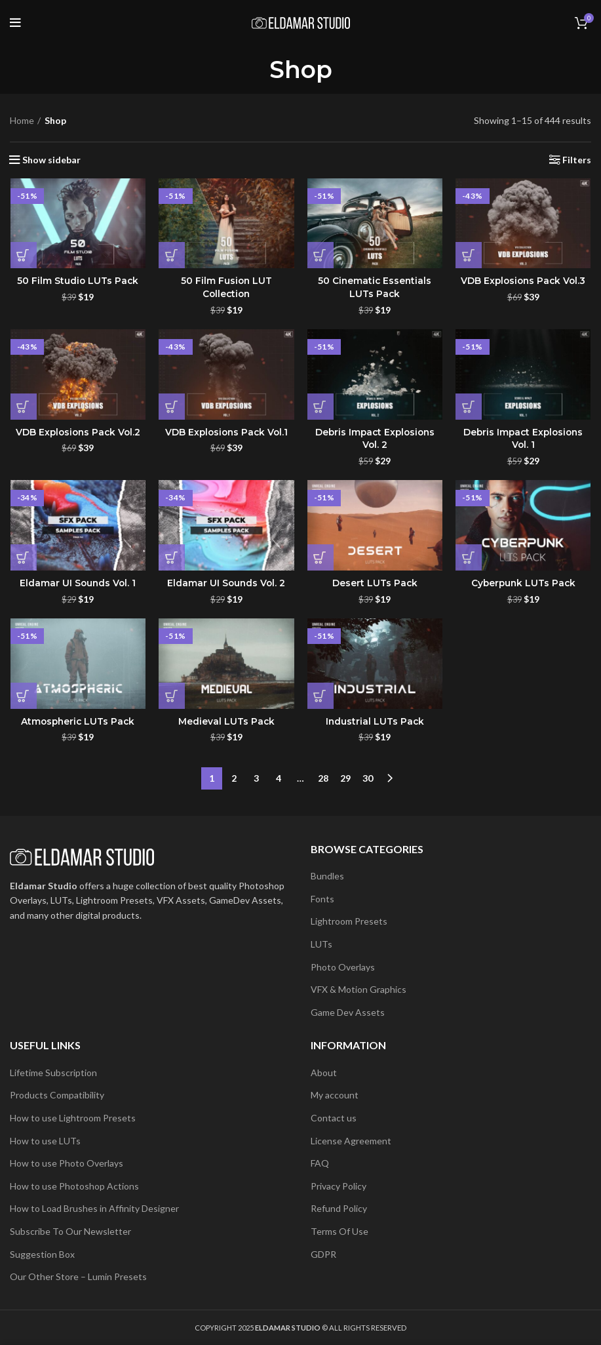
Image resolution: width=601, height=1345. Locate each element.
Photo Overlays (343, 966)
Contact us (334, 1117)
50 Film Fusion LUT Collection (226, 287)
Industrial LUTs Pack (375, 722)
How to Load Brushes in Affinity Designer (94, 1208)
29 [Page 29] (345, 778)
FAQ (320, 1163)
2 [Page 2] (234, 778)
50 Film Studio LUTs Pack (77, 281)
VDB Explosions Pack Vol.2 (77, 432)
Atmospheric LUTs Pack (77, 722)
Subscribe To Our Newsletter (70, 1231)
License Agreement (351, 1140)
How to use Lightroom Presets (73, 1117)
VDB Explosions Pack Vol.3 (523, 281)
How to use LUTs (45, 1140)
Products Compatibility (57, 1094)
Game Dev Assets (348, 1011)
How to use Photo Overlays (66, 1163)
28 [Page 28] (323, 778)
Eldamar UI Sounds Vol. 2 (226, 584)
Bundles (327, 875)
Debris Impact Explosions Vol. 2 (374, 438)
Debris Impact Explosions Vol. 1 (523, 438)
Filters (576, 160)
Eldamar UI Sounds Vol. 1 (77, 584)
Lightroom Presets (349, 921)
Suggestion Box (42, 1253)
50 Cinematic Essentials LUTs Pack (375, 287)
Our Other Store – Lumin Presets (78, 1276)
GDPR (323, 1253)
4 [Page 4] (278, 778)
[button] (23, 256)
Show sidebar (51, 160)
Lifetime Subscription (53, 1071)
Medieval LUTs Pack (226, 722)
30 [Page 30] (367, 778)
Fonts (322, 898)
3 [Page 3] (256, 778)
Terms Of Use (339, 1231)
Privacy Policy (338, 1185)
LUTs (321, 944)
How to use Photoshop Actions (74, 1185)
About (324, 1071)
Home (22, 120)
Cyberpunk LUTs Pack (523, 584)
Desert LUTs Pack (374, 584)
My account (335, 1094)
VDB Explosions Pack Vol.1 (226, 432)
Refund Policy (339, 1208)
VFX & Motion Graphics (358, 989)
